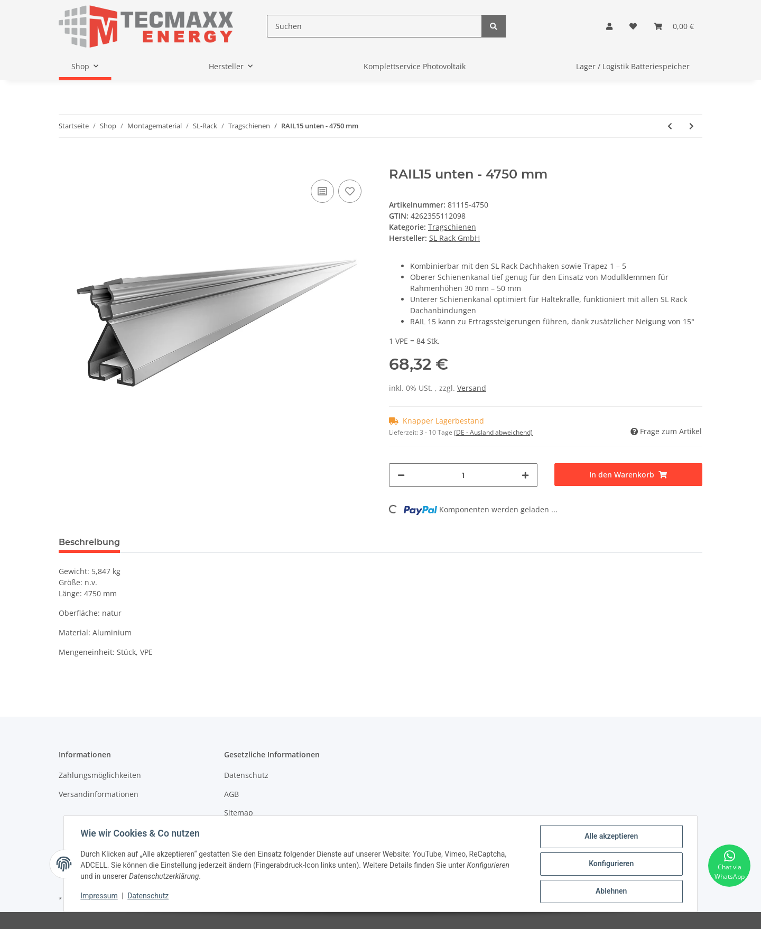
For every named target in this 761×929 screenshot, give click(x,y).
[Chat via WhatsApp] (729, 865)
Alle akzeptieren (610, 836)
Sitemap (238, 813)
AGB (231, 794)
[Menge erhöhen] (525, 475)
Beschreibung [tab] (89, 542)
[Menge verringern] (401, 475)
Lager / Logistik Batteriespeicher (633, 66)
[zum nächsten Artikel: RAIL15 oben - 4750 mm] (691, 126)
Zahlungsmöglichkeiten (100, 775)
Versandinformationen (98, 794)
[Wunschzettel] (633, 26)
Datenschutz (246, 775)
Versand (471, 388)
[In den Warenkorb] (67, 161)
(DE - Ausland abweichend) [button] (493, 432)
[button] (609, 26)
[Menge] (463, 475)
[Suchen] (374, 26)
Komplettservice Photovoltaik (415, 66)
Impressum (99, 896)
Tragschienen (452, 227)
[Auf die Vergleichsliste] (322, 191)
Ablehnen (610, 891)
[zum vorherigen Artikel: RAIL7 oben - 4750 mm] (670, 126)
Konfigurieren (610, 864)
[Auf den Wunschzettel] (349, 191)
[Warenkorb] (673, 26)
